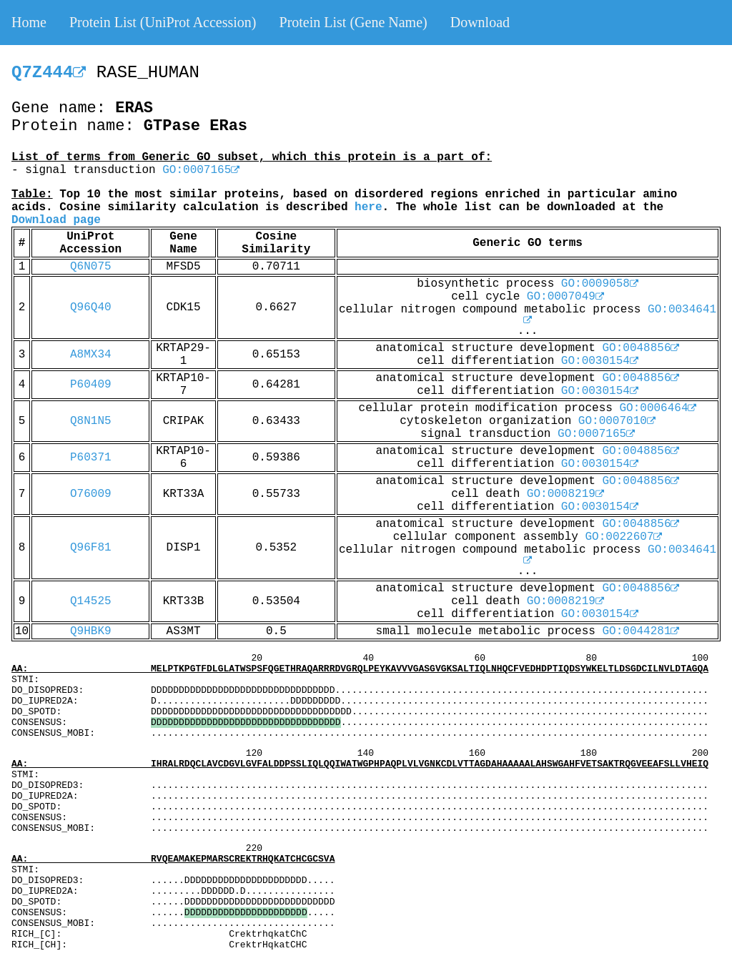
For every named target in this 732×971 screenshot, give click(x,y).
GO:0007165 (200, 170)
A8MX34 (91, 354)
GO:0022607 (623, 537)
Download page (56, 220)
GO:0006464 (657, 408)
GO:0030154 (599, 361)
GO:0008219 (565, 494)
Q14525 (91, 601)
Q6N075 (91, 266)
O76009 (91, 494)
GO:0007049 (565, 296)
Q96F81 (91, 547)
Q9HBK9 (91, 631)
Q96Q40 (91, 307)
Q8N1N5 (91, 421)
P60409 (91, 384)
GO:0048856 (640, 348)
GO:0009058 (599, 283)
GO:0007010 (617, 421)
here (368, 207)
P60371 (91, 457)
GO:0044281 (640, 631)
